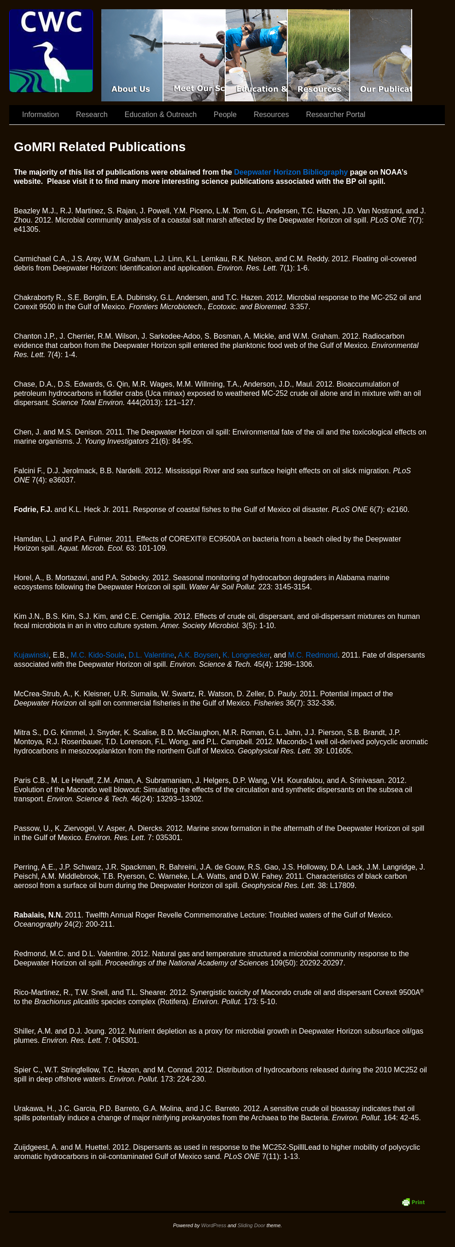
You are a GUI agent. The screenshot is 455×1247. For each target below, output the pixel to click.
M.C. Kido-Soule (98, 655)
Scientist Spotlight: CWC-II (194, 55)
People (225, 114)
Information (40, 114)
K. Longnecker (245, 655)
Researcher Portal (335, 114)
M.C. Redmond (313, 655)
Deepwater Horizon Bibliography (291, 172)
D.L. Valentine (151, 655)
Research (91, 114)
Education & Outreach (257, 55)
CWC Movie (132, 55)
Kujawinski (31, 655)
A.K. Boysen (198, 655)
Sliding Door (251, 1225)
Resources (319, 55)
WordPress (213, 1225)
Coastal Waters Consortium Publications (381, 55)
